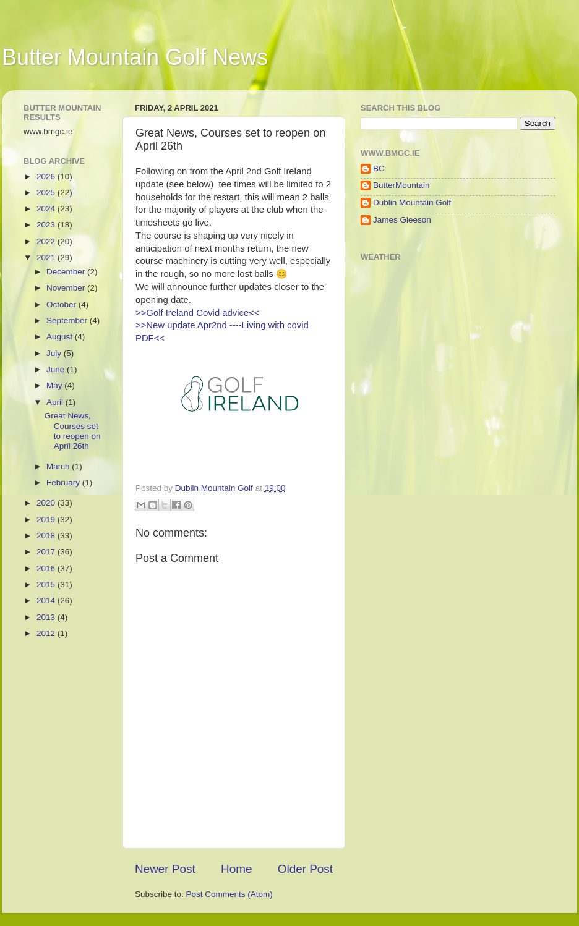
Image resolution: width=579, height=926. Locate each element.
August (60, 336)
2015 (47, 584)
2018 (47, 535)
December (66, 271)
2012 (47, 633)
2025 (47, 192)
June (56, 369)
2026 (47, 176)
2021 (47, 257)
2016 (47, 568)
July (55, 353)
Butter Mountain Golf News (135, 57)
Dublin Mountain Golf (412, 202)
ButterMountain (401, 185)
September (68, 320)
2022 (47, 241)
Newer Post (165, 868)
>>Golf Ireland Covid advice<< (197, 313)
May (55, 385)
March (59, 466)
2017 (47, 551)
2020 (47, 503)
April (56, 402)
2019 (47, 519)
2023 (47, 224)
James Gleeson (402, 219)
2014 (47, 600)
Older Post (305, 868)
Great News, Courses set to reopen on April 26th (73, 431)
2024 (47, 208)
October (62, 304)
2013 (47, 617)
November (66, 287)
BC (379, 168)
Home (236, 868)
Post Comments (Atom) (229, 894)
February (64, 482)
